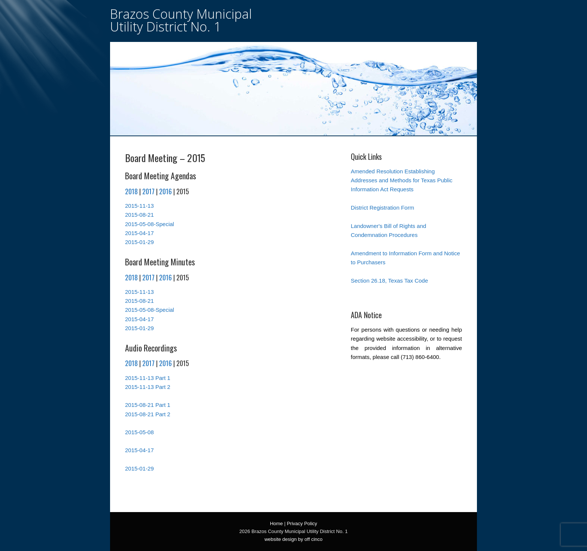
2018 (131, 191)
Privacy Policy (302, 523)
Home (276, 523)
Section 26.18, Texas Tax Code (389, 280)
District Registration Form (382, 207)
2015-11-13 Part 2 (147, 387)
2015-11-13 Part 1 (147, 378)
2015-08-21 (139, 214)
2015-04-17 (139, 233)
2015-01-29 (139, 242)
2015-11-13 (139, 206)
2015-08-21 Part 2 (147, 414)
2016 (165, 191)
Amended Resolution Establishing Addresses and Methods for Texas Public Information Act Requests (402, 180)
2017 (148, 191)
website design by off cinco (293, 539)
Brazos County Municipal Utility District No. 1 (181, 20)
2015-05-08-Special (149, 224)
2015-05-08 (139, 432)
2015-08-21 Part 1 (147, 405)
